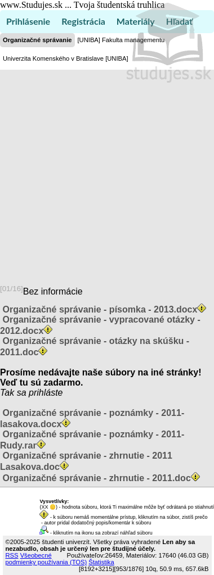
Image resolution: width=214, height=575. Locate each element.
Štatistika (101, 562)
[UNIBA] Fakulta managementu (121, 40)
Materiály (136, 21)
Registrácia (83, 21)
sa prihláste (40, 392)
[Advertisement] (105, 172)
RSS (12, 555)
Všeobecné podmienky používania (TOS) (46, 558)
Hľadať (179, 21)
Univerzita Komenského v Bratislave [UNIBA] (65, 58)
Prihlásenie (28, 21)
